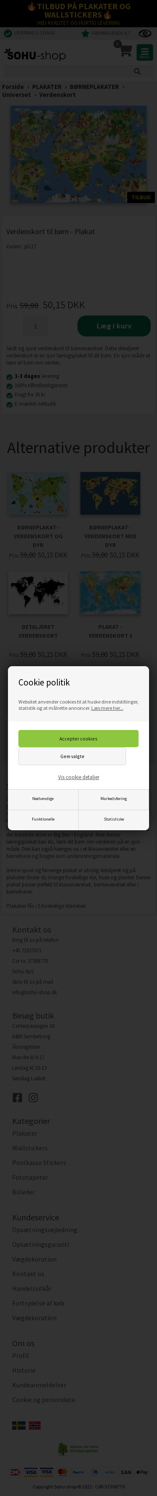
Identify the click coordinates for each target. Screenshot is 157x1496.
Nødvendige (43, 798)
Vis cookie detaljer (78, 777)
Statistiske (114, 819)
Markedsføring (113, 798)
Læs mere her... (107, 708)
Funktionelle (43, 819)
